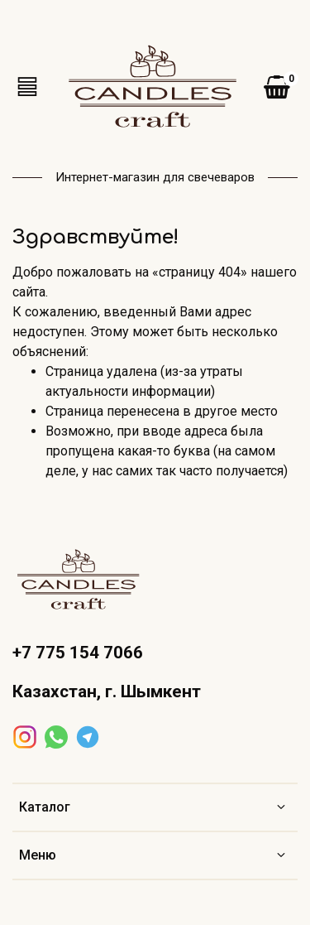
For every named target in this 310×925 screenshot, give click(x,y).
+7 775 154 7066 (77, 652)
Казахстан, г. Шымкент (106, 691)
